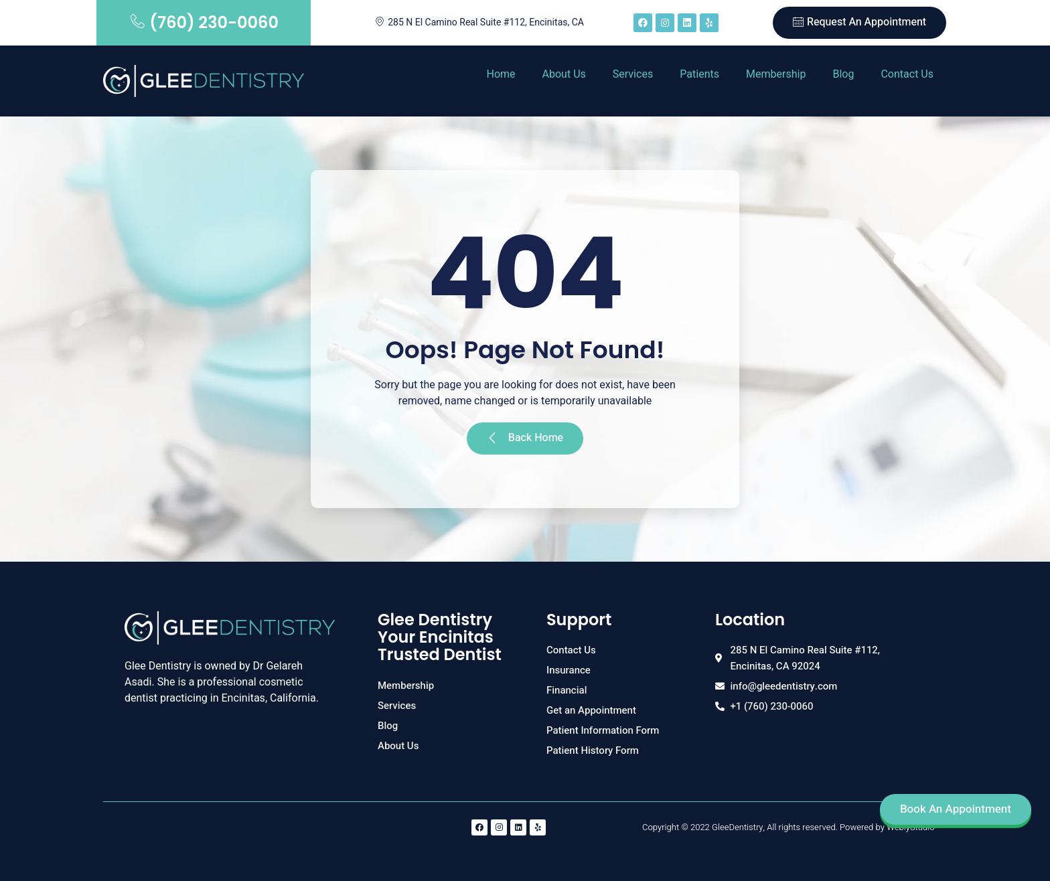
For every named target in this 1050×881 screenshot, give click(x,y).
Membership (776, 74)
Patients (699, 74)
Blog (843, 74)
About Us (564, 74)
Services (633, 74)
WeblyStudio (910, 827)
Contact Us (907, 74)
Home (500, 74)
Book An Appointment (955, 809)
